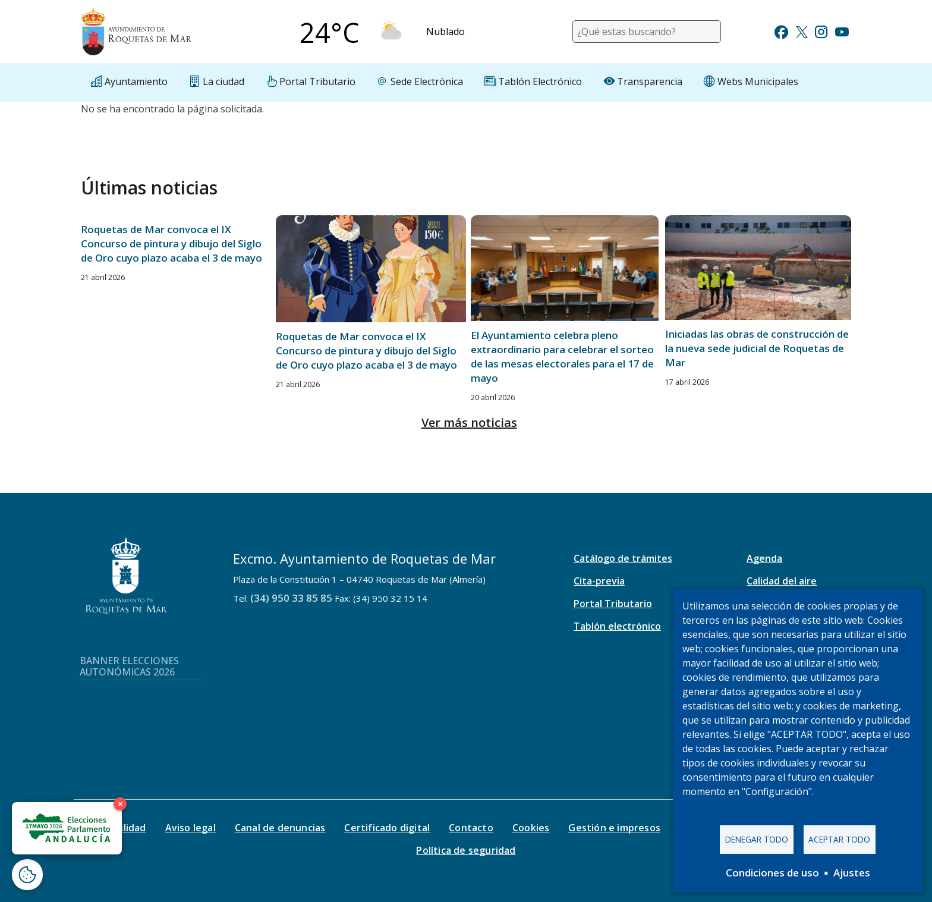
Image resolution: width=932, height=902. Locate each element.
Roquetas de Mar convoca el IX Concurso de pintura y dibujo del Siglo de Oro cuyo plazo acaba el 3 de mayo (171, 243)
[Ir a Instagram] (821, 30)
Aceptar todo (839, 839)
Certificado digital (387, 827)
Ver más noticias (469, 422)
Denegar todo (756, 839)
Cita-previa (599, 580)
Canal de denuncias (280, 827)
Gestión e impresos (614, 827)
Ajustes (851, 872)
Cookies (530, 827)
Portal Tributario (613, 603)
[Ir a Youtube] (842, 30)
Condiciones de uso (772, 872)
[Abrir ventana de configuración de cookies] (27, 874)
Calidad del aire (782, 580)
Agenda (764, 558)
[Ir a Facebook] (781, 30)
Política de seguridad (465, 850)
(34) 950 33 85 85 (291, 598)
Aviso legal (190, 827)
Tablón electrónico (617, 626)
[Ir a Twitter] (802, 30)
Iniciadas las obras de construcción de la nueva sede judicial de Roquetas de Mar (757, 348)
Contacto (471, 827)
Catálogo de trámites (623, 558)
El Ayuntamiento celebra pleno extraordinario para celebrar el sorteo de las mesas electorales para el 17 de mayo (562, 356)
